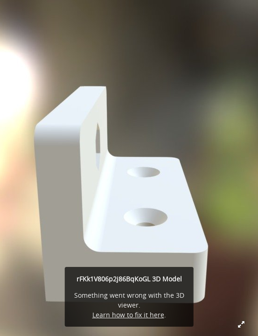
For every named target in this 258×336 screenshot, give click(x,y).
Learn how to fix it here (128, 314)
